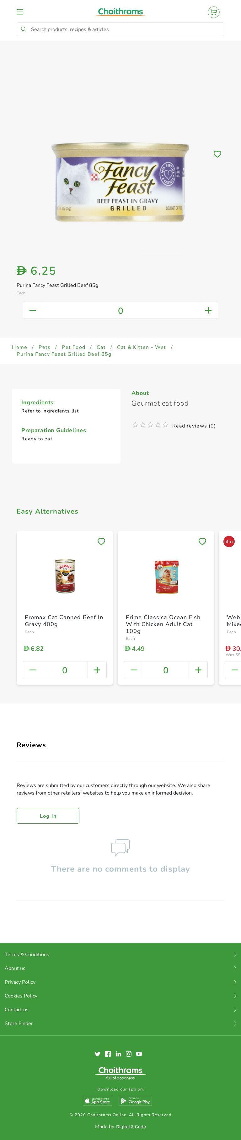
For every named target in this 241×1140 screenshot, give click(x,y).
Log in (48, 816)
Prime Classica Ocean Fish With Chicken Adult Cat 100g (163, 624)
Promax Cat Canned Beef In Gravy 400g (64, 621)
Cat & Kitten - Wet (141, 347)
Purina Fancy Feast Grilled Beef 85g (64, 354)
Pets (45, 347)
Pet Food (73, 347)
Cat (101, 347)
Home (19, 347)
